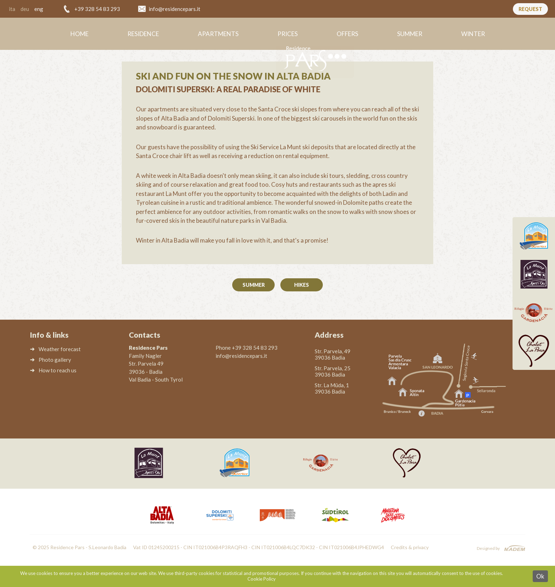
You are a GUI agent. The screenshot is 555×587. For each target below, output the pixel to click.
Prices (288, 33)
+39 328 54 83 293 (97, 9)
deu (25, 9)
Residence (143, 33)
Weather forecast (60, 349)
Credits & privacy (410, 547)
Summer (409, 33)
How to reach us (57, 370)
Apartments (218, 33)
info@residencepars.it (174, 9)
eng (38, 9)
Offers (347, 33)
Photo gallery (55, 359)
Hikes (301, 285)
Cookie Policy (261, 579)
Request (530, 9)
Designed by (488, 548)
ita (12, 9)
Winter (473, 33)
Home (79, 33)
